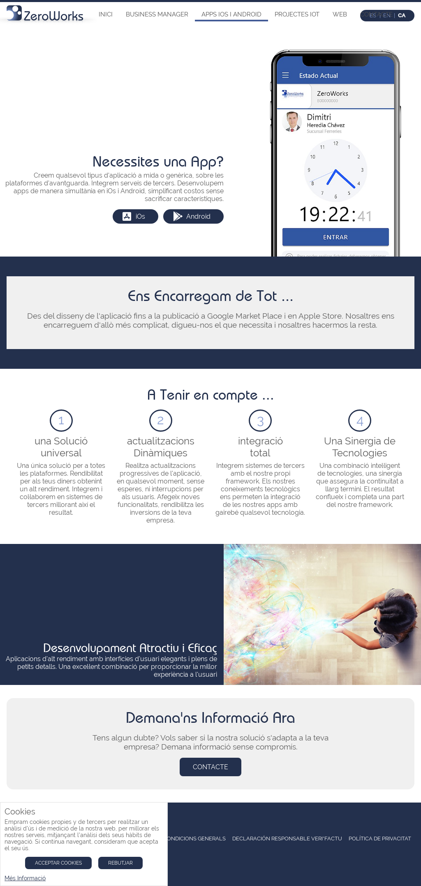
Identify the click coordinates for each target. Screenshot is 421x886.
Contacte (376, 14)
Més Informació (25, 878)
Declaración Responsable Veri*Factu (287, 838)
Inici (106, 14)
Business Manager (157, 14)
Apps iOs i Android (231, 14)
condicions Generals (194, 838)
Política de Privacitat (380, 838)
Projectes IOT (297, 14)
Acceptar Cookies (58, 863)
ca (401, 15)
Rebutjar (120, 863)
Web (340, 14)
